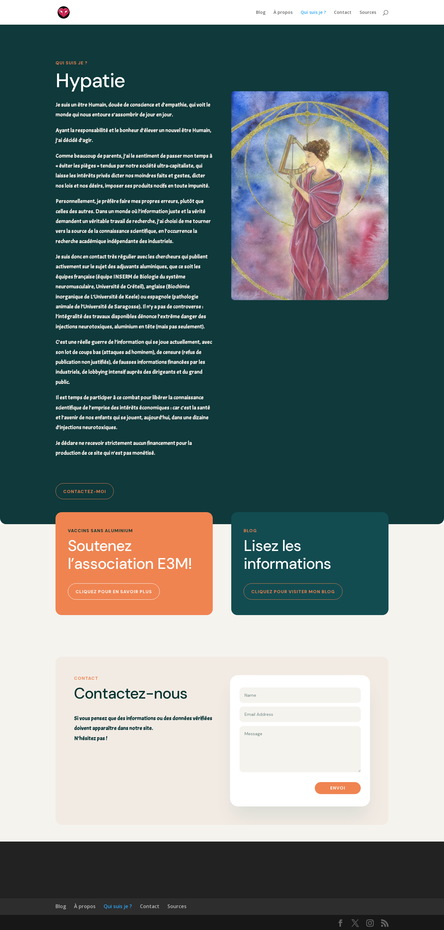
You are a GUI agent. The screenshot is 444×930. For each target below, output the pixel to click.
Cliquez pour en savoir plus (114, 591)
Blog (260, 12)
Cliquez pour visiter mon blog (293, 591)
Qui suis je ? (313, 12)
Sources (368, 12)
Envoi (337, 788)
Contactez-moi (84, 491)
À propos (283, 12)
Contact (343, 12)
